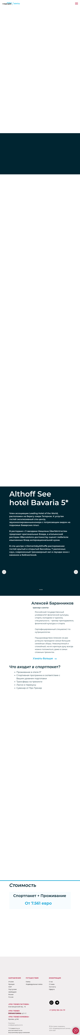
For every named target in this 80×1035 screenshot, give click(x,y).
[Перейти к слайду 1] (38, 589)
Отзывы (51, 984)
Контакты (51, 987)
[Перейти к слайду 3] (41, 589)
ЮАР (9, 987)
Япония (10, 994)
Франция (11, 984)
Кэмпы (27, 982)
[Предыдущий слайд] (4, 572)
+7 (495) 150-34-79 (56, 1010)
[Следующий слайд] (76, 572)
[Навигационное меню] (76, 4)
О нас (50, 982)
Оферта (51, 989)
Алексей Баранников (52, 603)
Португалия (12, 989)
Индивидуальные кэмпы (33, 984)
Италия (10, 982)
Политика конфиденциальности (15, 1024)
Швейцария (12, 992)
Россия (10, 997)
